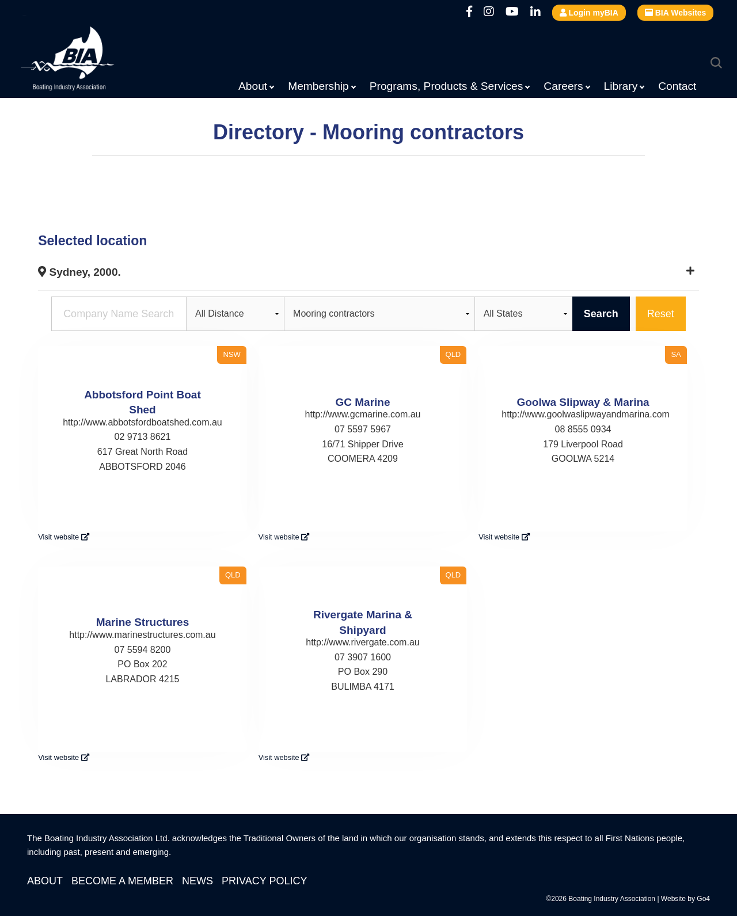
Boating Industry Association (95, 60)
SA (676, 354)
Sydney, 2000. (79, 272)
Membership (318, 86)
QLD (453, 354)
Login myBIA (589, 12)
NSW (231, 354)
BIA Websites (675, 12)
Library (621, 86)
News (197, 881)
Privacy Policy (264, 881)
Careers (563, 86)
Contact (677, 86)
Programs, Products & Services (446, 86)
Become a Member (122, 881)
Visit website (63, 537)
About (252, 86)
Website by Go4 (685, 899)
